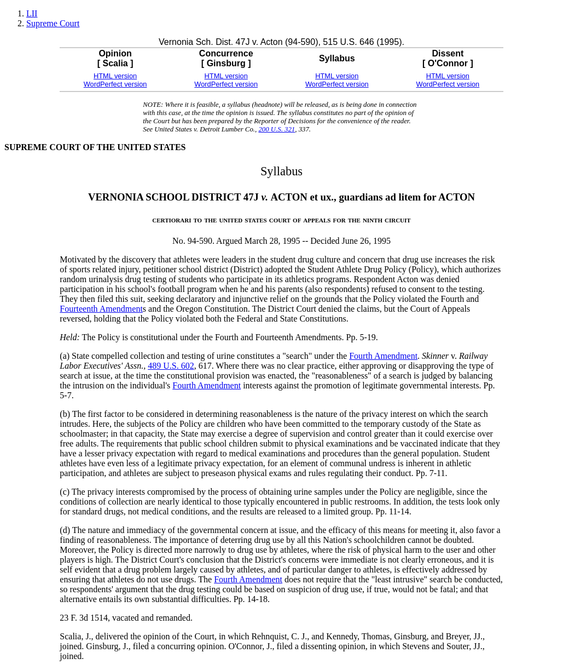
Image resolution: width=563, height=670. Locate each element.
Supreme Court (52, 23)
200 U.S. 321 (276, 129)
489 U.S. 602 (171, 365)
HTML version (115, 76)
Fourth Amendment (383, 355)
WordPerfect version (115, 84)
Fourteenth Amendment (101, 308)
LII (31, 13)
